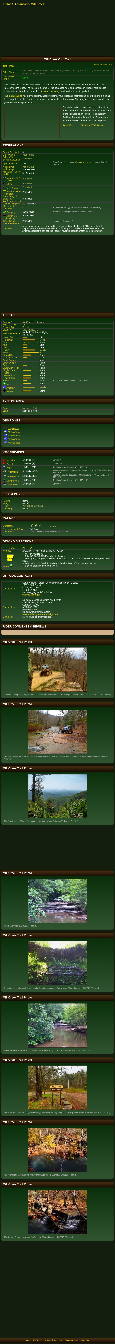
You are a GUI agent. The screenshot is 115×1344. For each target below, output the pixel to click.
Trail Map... (69, 125)
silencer (78, 162)
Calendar (58, 1340)
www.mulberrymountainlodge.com (40, 614)
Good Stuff (85, 1340)
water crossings (52, 91)
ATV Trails (37, 1340)
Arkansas (21, 4)
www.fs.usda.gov (31, 595)
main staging (15, 96)
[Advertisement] (57, 274)
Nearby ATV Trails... (93, 125)
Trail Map (8, 65)
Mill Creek (37, 4)
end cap (88, 162)
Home (7, 4)
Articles (48, 1340)
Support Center (71, 1340)
